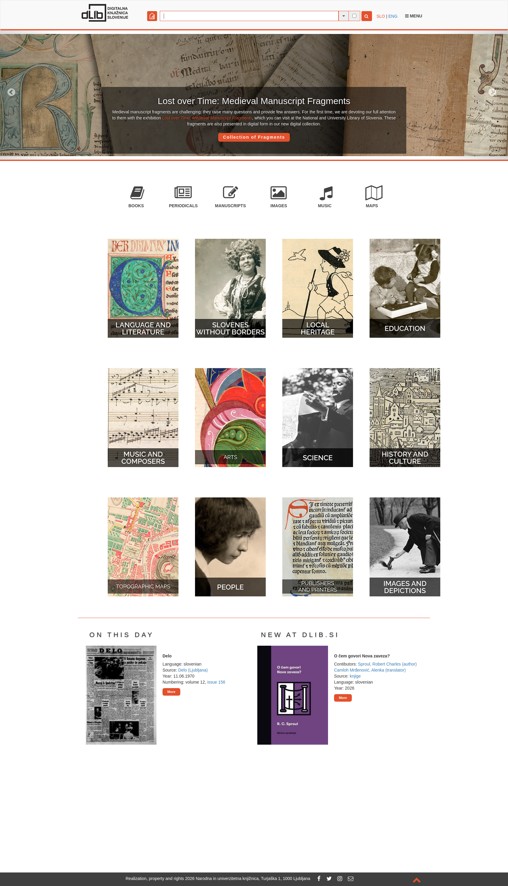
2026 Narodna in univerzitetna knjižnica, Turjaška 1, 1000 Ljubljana (247, 878)
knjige (355, 676)
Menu (413, 16)
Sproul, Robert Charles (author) (387, 664)
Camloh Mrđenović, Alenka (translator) (370, 670)
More (171, 692)
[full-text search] (354, 16)
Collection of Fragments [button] (254, 137)
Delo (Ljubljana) (193, 670)
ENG (392, 16)
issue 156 (216, 682)
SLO (380, 16)
